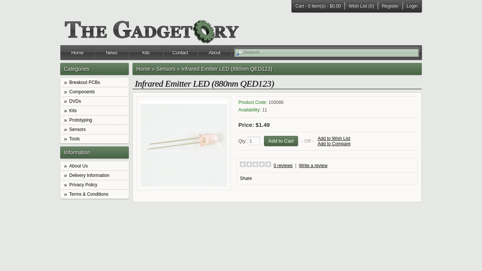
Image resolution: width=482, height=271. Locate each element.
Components (82, 91)
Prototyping (80, 120)
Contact (180, 52)
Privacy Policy (83, 184)
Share (246, 178)
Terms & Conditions (88, 194)
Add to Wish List (333, 138)
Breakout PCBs (84, 82)
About (214, 52)
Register (390, 6)
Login (412, 6)
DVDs (75, 101)
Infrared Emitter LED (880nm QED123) (227, 69)
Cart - (318, 6)
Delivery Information (89, 175)
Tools (74, 139)
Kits (146, 52)
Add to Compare (333, 143)
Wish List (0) (361, 6)
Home (77, 52)
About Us (78, 166)
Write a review (313, 165)
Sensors (77, 129)
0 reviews (283, 165)
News (111, 52)
